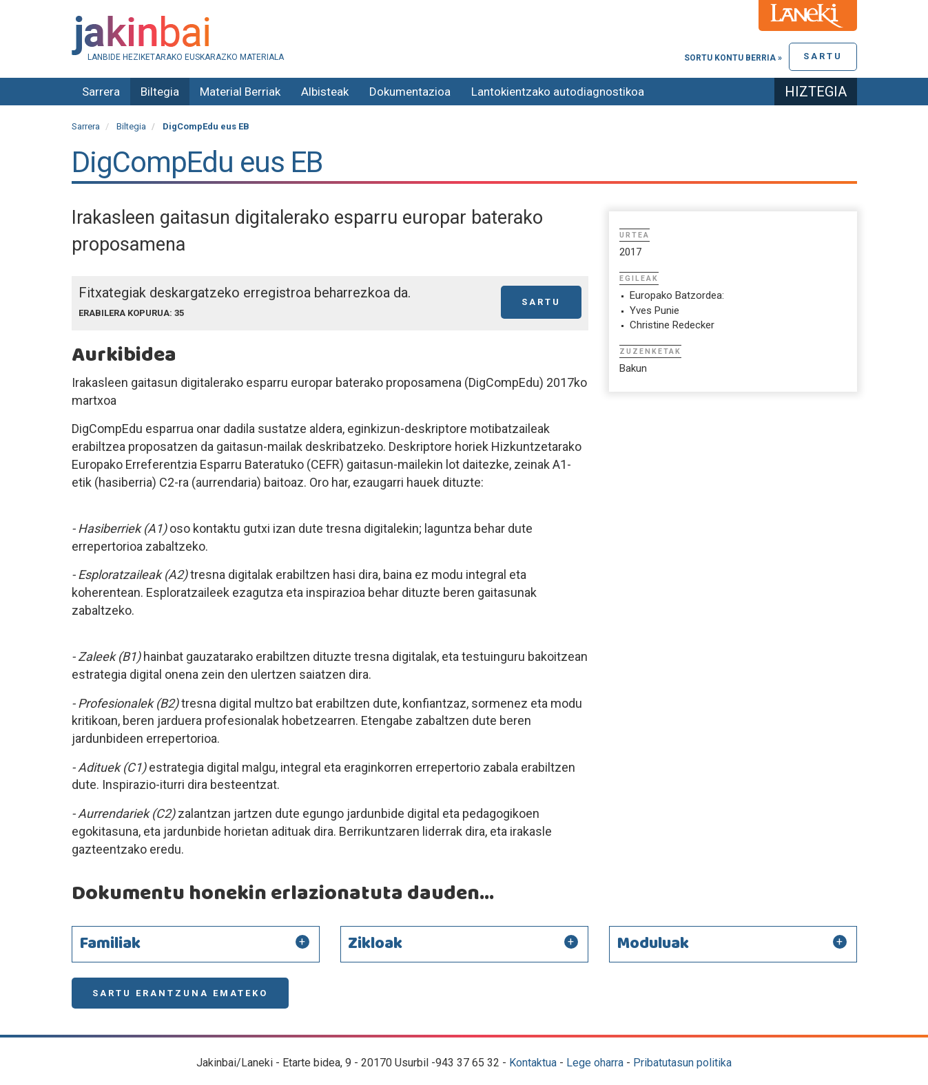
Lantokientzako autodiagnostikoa (557, 91)
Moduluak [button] (653, 944)
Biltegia (160, 91)
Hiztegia (816, 91)
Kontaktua (533, 1062)
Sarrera (101, 91)
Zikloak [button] (375, 944)
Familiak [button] (110, 944)
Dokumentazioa (410, 91)
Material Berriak (240, 91)
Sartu (823, 56)
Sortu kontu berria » (733, 58)
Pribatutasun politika (682, 1062)
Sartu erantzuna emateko (180, 993)
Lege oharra (594, 1062)
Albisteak (325, 91)
